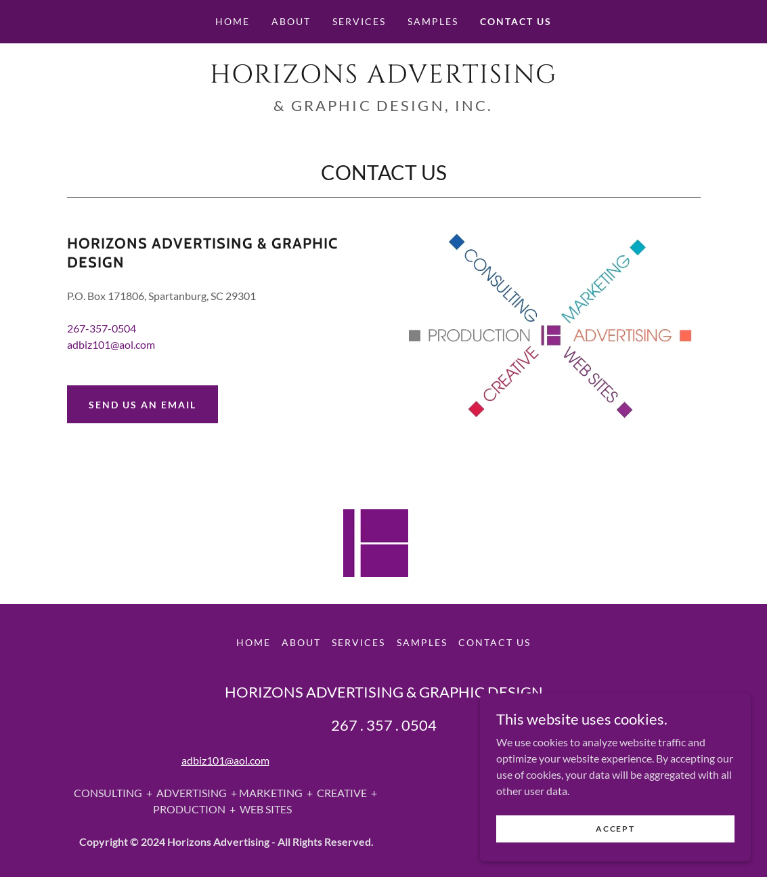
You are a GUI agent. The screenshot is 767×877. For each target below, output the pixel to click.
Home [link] (232, 21)
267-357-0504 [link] (101, 328)
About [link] (291, 21)
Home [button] (253, 642)
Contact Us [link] (516, 21)
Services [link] (359, 21)
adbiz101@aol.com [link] (111, 344)
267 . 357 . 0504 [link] (384, 725)
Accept (615, 828)
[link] (384, 78)
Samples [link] (433, 21)
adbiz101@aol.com (225, 760)
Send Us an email (142, 404)
